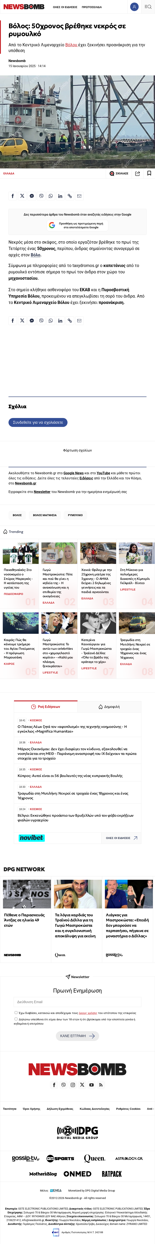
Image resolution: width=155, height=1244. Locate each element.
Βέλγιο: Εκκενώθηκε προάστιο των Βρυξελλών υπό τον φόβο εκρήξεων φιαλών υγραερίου (76, 817)
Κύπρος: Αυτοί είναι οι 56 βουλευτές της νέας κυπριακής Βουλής (70, 776)
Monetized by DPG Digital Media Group (91, 1190)
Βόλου (71, 44)
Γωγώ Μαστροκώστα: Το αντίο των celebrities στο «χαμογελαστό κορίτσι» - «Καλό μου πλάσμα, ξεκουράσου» (58, 653)
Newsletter (42, 492)
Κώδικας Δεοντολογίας (95, 1108)
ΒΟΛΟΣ (17, 515)
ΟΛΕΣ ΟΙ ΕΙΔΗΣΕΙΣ (65, 7)
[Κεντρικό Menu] (148, 6)
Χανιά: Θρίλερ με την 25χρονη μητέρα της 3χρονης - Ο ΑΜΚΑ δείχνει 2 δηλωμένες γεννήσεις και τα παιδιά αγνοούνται (96, 581)
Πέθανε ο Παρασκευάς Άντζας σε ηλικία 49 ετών (24, 920)
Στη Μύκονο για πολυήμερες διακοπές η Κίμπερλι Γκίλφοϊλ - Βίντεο (135, 576)
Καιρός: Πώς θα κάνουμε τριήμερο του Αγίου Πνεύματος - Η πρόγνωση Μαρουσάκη (19, 648)
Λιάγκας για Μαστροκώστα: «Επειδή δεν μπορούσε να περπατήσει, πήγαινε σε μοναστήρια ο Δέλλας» (127, 925)
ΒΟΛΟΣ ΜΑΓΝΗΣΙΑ (45, 515)
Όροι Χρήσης (31, 1108)
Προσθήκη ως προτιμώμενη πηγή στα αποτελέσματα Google (76, 226)
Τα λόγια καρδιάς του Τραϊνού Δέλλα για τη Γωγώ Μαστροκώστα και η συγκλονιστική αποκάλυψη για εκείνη (75, 925)
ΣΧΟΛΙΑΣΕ (118, 173)
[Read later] (149, 173)
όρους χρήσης (88, 1013)
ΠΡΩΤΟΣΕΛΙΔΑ (92, 7)
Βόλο (35, 255)
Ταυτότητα (9, 1108)
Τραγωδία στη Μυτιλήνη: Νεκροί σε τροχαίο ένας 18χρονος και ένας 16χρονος (135, 648)
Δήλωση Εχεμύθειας (60, 1108)
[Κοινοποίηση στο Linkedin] (60, 196)
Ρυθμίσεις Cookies (128, 1108)
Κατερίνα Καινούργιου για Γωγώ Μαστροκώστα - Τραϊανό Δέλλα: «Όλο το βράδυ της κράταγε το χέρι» (96, 651)
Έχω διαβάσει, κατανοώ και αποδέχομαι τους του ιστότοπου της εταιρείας (77, 1013)
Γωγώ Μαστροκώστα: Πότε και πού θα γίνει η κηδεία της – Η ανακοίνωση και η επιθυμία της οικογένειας (58, 583)
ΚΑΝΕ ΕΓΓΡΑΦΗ (77, 1036)
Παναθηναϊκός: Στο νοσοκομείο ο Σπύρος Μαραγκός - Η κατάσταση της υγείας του (18, 578)
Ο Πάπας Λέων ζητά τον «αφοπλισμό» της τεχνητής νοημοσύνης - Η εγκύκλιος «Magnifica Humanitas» (72, 729)
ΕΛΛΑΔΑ (8, 173)
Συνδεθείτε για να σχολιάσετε (38, 422)
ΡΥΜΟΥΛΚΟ (75, 515)
